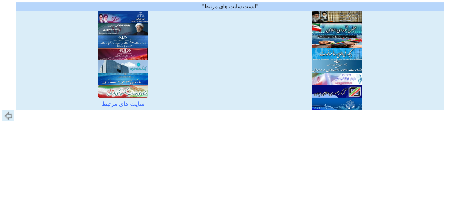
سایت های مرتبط (123, 104)
